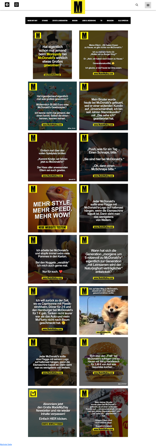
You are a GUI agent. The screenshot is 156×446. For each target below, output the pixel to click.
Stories (45, 21)
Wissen (75, 21)
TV (101, 21)
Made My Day (32, 21)
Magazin (110, 21)
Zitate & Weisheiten (60, 21)
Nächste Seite (6, 444)
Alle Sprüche (123, 21)
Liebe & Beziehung (89, 21)
